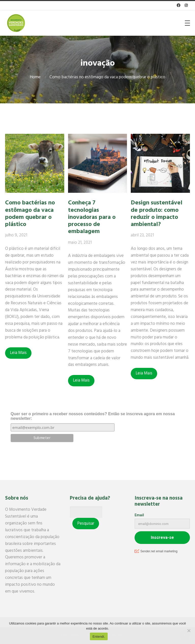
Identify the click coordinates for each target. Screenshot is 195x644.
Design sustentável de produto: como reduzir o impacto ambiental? (156, 213)
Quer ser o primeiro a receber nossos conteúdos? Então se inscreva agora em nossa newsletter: (93, 416)
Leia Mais (18, 352)
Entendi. (98, 636)
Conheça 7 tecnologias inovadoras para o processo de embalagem (92, 217)
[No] (188, 630)
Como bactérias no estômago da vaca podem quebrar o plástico (30, 213)
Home (35, 77)
